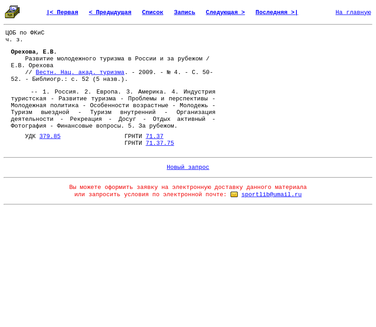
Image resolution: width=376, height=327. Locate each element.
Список (152, 12)
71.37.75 (159, 143)
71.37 (154, 136)
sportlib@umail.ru (271, 194)
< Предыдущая (110, 12)
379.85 (49, 136)
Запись (185, 12)
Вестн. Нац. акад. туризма (80, 72)
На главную (353, 12)
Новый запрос (188, 167)
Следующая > (225, 12)
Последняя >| (277, 12)
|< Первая (62, 12)
